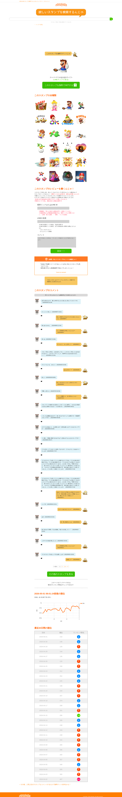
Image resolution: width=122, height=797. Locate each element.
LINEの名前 (41, 218)
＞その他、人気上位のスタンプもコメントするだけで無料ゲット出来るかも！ (45, 782)
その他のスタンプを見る (61, 572)
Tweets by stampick (61, 270)
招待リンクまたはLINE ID (47, 206)
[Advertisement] (61, 40)
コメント (40, 234)
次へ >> (66, 564)
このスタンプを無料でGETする (59, 86)
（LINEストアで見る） (61, 81)
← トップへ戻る (38, 26)
